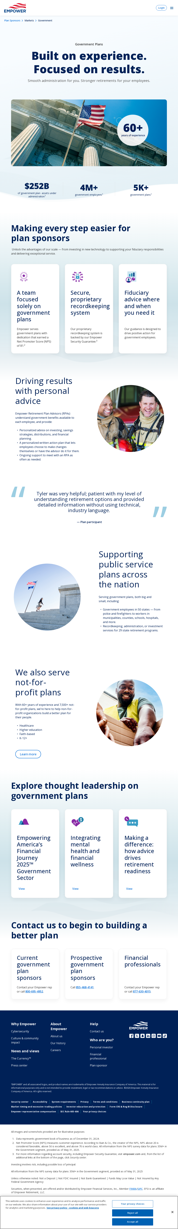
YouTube (159, 1036)
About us (56, 1036)
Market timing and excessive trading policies (36, 1106)
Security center (20, 1101)
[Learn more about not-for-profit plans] (28, 754)
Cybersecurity (20, 1031)
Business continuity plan (135, 1101)
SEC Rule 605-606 (69, 1111)
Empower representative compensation (33, 1111)
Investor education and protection (85, 1106)
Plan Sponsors (12, 20)
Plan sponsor (98, 1065)
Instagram (154, 1036)
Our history (58, 1043)
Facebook (131, 1036)
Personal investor (101, 1047)
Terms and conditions (105, 1101)
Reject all (132, 1212)
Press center (19, 1065)
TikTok (165, 1036)
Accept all (132, 1221)
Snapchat (142, 1036)
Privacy (84, 1101)
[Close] (172, 1212)
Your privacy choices (94, 1111)
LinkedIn (148, 1036)
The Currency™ (21, 1058)
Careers (56, 1050)
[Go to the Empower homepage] (138, 1026)
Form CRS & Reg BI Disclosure (126, 1106)
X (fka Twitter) (137, 1036)
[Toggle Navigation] (172, 8)
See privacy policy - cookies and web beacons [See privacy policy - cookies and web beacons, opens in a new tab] (73, 1207)
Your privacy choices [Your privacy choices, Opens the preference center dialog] (132, 1203)
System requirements (64, 1101)
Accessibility (40, 1101)
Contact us (97, 1031)
